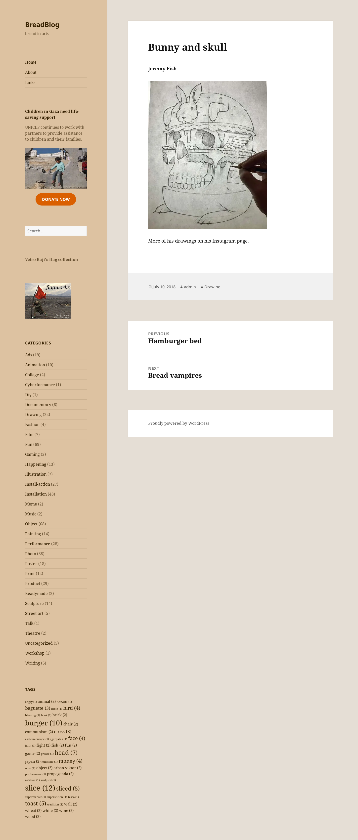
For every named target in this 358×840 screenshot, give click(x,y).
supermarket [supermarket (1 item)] (35, 797)
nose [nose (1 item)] (30, 768)
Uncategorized (39, 643)
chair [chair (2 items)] (70, 723)
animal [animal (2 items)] (47, 701)
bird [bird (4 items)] (71, 708)
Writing (32, 663)
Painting (33, 534)
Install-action (37, 484)
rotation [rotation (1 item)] (32, 780)
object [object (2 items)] (44, 767)
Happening (35, 464)
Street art (34, 613)
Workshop (35, 653)
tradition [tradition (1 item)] (55, 804)
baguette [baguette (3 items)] (37, 708)
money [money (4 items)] (71, 760)
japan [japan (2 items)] (33, 761)
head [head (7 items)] (66, 752)
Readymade (36, 593)
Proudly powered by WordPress (178, 423)
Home (31, 62)
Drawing (33, 414)
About (31, 72)
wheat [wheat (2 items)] (33, 810)
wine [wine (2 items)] (66, 810)
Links (30, 82)
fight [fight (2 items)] (43, 745)
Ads (28, 355)
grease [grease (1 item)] (47, 754)
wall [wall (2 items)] (70, 803)
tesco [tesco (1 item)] (73, 797)
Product (32, 583)
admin (190, 287)
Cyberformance (40, 384)
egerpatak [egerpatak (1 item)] (58, 739)
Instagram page (230, 241)
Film (29, 434)
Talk (29, 623)
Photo (30, 553)
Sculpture (34, 603)
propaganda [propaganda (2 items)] (60, 773)
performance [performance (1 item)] (35, 774)
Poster (31, 563)
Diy (28, 394)
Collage (32, 375)
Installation (36, 494)
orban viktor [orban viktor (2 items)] (67, 767)
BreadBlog (42, 24)
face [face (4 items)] (76, 738)
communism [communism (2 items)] (39, 731)
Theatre (32, 633)
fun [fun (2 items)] (71, 745)
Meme (31, 504)
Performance (37, 543)
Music (30, 514)
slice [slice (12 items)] (40, 788)
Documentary (38, 404)
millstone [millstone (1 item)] (50, 761)
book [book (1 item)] (46, 715)
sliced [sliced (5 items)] (68, 788)
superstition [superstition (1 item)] (57, 797)
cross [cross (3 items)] (62, 731)
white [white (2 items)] (50, 810)
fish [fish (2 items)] (57, 745)
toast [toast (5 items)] (35, 803)
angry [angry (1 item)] (31, 702)
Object (31, 524)
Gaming (32, 454)
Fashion (32, 424)
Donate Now (56, 199)
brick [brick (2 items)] (59, 714)
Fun (28, 444)
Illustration (35, 474)
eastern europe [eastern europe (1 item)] (37, 739)
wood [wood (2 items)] (33, 816)
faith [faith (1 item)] (30, 745)
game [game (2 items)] (32, 753)
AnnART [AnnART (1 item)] (64, 702)
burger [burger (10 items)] (43, 722)
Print (30, 573)
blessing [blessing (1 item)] (32, 715)
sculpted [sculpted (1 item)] (48, 780)
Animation (35, 365)
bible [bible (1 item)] (56, 709)
